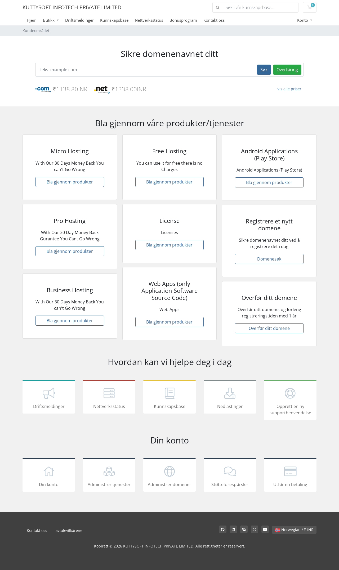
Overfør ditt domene (269, 328)
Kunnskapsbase (114, 20)
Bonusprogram (183, 20)
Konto (303, 20)
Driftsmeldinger (79, 20)
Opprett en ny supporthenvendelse (290, 401)
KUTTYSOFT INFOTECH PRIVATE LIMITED (72, 7)
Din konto (49, 475)
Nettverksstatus (149, 20)
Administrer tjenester (109, 475)
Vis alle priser (289, 88)
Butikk (49, 20)
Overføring (287, 70)
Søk (263, 70)
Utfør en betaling (290, 475)
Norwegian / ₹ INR (294, 529)
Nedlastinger (230, 397)
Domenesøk (269, 259)
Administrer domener (169, 475)
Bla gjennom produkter (70, 182)
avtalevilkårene (69, 530)
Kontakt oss (214, 20)
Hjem (32, 20)
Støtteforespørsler (230, 475)
